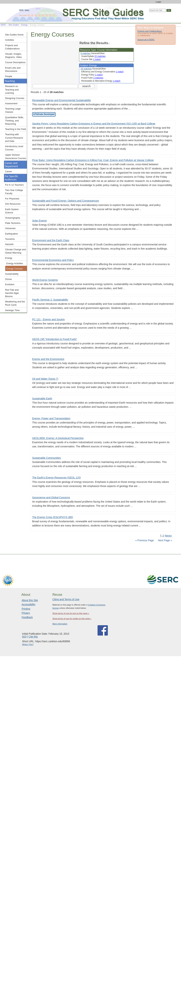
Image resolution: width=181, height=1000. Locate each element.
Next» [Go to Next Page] (168, 535)
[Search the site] (55, 86)
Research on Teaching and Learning (12, 89)
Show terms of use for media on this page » (71, 618)
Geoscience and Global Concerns (51, 497)
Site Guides (13, 25)
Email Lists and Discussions (12, 69)
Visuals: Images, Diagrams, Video (13, 55)
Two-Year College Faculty (14, 192)
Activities (9, 40)
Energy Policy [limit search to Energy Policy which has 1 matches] (92, 74)
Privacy (26, 612)
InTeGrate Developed (44, 114)
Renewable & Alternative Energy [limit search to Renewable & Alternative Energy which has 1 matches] (100, 81)
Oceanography (12, 218)
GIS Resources (12, 204)
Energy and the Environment (48, 359)
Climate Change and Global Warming (15, 251)
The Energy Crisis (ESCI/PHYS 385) (52, 517)
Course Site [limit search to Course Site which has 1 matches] (91, 59)
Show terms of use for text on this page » (70, 613)
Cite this (33, 636)
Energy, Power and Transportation (51, 418)
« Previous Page (144, 540)
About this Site (30, 600)
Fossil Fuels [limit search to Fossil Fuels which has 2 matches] (92, 78)
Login (158, 2)
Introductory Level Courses (14, 148)
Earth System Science (12, 211)
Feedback (27, 617)
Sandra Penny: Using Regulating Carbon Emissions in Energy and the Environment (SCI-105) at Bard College (93, 123)
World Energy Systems (45, 280)
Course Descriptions (15, 62)
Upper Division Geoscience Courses (15, 156)
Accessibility (28, 604)
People (8, 76)
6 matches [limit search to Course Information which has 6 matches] (85, 53)
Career (8, 171)
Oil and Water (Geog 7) (45, 378)
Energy (24, 25)
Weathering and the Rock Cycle (15, 303)
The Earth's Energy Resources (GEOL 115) (56, 477)
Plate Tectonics (12, 223)
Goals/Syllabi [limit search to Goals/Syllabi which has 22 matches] (93, 56)
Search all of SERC (146, 40)
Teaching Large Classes (13, 110)
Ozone (8, 279)
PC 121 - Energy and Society (48, 319)
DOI (24, 636)
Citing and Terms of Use (65, 599)
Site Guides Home (14, 34)
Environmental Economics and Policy (53, 260)
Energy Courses (14, 268)
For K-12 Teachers (14, 185)
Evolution (9, 284)
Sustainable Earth (42, 398)
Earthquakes (11, 234)
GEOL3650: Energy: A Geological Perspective (58, 438)
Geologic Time (12, 310)
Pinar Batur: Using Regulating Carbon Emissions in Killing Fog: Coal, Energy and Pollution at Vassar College (93, 160)
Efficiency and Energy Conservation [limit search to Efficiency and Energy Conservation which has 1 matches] (102, 71)
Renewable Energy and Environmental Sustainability (61, 100)
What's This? (27, 644)
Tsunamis (10, 239)
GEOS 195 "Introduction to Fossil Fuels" (54, 339)
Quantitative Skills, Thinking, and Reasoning (14, 120)
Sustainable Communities (46, 457)
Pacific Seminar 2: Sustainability (50, 299)
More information (59, 624)
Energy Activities (14, 263)
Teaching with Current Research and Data (14, 137)
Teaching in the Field (15, 129)
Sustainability (11, 274)
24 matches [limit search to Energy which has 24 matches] (86, 68)
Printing (26, 608)
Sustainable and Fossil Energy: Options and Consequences (65, 200)
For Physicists (12, 198)
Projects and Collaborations (149, 31)
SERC (3, 25)
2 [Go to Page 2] (163, 535)
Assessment (11, 103)
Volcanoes (10, 228)
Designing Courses (14, 98)
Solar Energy (39, 220)
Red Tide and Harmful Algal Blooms (12, 293)
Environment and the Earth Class (50, 240)
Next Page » (164, 540)
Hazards (9, 244)
